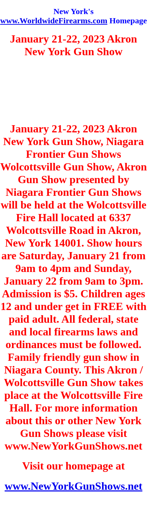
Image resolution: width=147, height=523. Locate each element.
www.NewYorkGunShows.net (74, 486)
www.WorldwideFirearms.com (53, 20)
